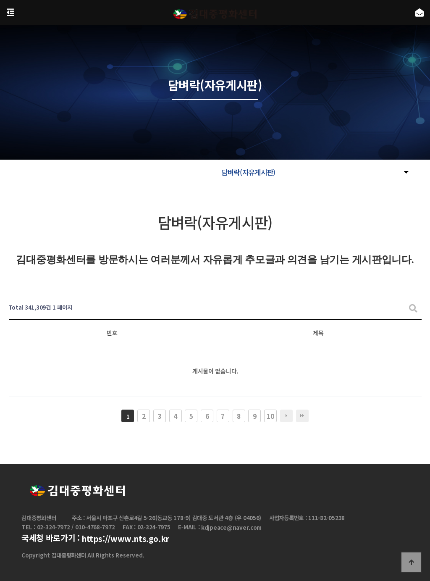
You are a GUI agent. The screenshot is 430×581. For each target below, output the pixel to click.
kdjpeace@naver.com (231, 527)
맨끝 (302, 416)
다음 (286, 416)
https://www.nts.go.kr (125, 539)
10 (270, 416)
